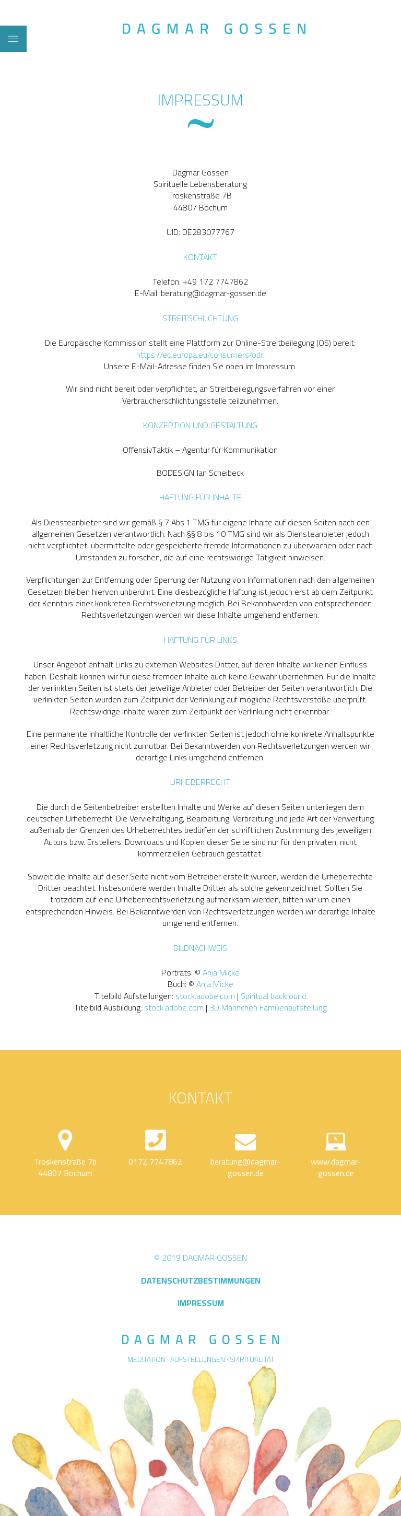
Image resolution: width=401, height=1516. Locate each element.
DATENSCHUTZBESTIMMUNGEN (201, 1280)
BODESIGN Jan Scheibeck (200, 472)
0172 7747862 (155, 1161)
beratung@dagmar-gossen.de (245, 1167)
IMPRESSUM (201, 1303)
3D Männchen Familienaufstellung (268, 1007)
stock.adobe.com (205, 996)
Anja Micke (221, 972)
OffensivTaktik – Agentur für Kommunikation (200, 449)
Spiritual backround (273, 996)
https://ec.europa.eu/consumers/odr (199, 354)
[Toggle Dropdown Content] (13, 39)
